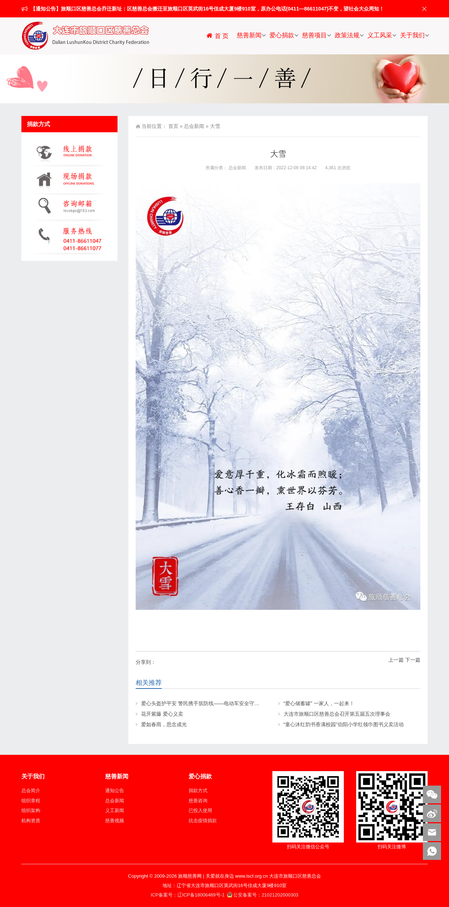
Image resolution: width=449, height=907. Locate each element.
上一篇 (396, 660)
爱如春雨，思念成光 (164, 724)
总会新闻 (194, 126)
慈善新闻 (249, 35)
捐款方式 (198, 790)
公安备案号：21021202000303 (262, 895)
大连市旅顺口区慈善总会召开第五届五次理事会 (337, 714)
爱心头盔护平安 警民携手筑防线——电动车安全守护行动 (205, 703)
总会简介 (30, 790)
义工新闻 (114, 810)
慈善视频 (114, 820)
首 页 (217, 35)
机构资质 (30, 820)
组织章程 (30, 800)
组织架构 (30, 810)
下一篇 (412, 660)
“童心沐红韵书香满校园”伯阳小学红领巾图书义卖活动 (344, 724)
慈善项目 (314, 35)
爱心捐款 (281, 35)
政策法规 (347, 35)
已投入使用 (200, 810)
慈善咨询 (198, 800)
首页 (173, 126)
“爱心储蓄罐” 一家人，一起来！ (319, 703)
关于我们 (412, 35)
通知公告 (114, 790)
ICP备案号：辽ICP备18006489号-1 (188, 895)
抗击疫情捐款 (203, 820)
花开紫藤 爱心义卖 (162, 714)
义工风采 (379, 35)
